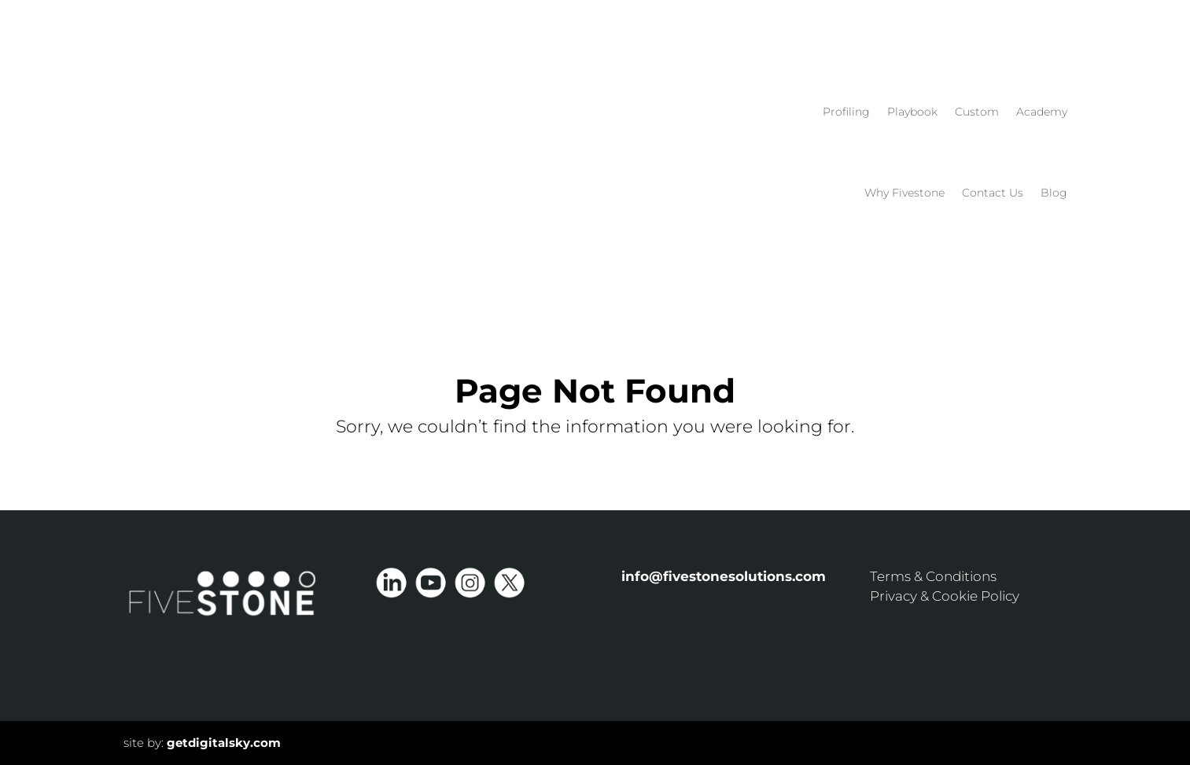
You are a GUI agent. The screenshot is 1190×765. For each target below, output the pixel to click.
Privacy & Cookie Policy (944, 596)
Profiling (846, 112)
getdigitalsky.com (224, 742)
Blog (1054, 193)
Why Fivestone (904, 193)
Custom (977, 112)
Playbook (912, 112)
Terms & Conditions (933, 576)
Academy (1041, 112)
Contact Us (992, 193)
